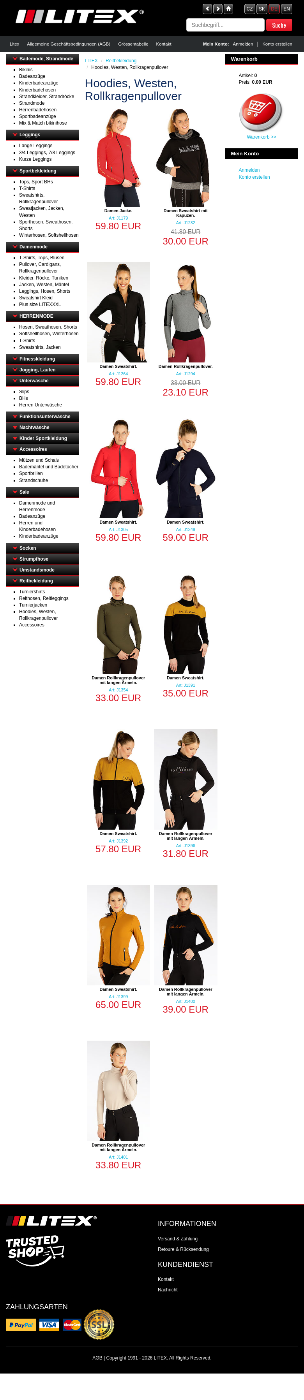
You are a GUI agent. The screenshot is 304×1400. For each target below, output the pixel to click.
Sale (24, 492)
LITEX (91, 60)
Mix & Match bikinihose (43, 123)
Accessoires (33, 449)
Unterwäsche (34, 380)
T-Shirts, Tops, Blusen (42, 257)
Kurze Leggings (35, 159)
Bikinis (26, 69)
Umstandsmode (37, 570)
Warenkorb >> (261, 137)
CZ (250, 9)
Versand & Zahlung (178, 1239)
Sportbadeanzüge (37, 116)
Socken (27, 548)
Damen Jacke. (118, 210)
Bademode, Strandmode (46, 59)
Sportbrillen (31, 473)
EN (286, 9)
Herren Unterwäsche (40, 405)
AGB (97, 1358)
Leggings (29, 134)
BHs (23, 398)
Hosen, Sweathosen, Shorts (48, 327)
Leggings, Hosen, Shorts (44, 291)
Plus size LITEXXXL (40, 304)
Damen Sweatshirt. (118, 366)
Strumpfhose (33, 559)
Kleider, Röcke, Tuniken (43, 278)
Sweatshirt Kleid (36, 298)
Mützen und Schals (39, 460)
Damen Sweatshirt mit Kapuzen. (186, 213)
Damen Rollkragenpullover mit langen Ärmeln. (118, 680)
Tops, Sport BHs (36, 182)
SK (262, 9)
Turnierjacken (33, 605)
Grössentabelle (133, 44)
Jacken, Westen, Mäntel (44, 284)
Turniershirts (32, 591)
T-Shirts (27, 188)
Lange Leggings (35, 145)
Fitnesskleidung (37, 359)
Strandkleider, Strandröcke (46, 96)
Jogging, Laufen (37, 370)
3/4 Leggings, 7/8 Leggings (47, 152)
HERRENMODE (36, 316)
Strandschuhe (33, 480)
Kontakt (163, 44)
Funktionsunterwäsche (45, 416)
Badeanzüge (32, 76)
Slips (24, 391)
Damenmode (33, 247)
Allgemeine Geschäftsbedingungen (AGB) (68, 44)
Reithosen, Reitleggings (44, 598)
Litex (14, 44)
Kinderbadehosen (37, 90)
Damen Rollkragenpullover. (186, 366)
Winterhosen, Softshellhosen (49, 235)
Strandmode (31, 103)
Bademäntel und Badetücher (48, 467)
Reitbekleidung (36, 581)
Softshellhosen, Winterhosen (49, 333)
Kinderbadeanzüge (38, 83)
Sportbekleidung (38, 171)
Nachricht (168, 1290)
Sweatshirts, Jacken (40, 347)
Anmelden (243, 44)
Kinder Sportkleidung (43, 438)
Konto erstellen (277, 44)
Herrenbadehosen (38, 110)
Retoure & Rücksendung (183, 1249)
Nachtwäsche (34, 427)
